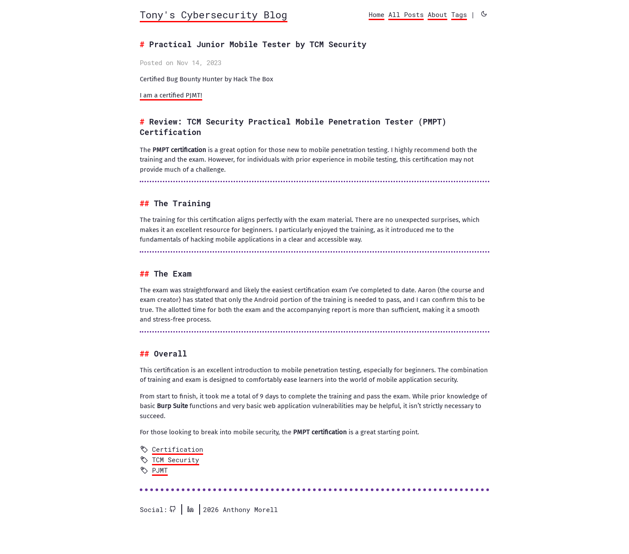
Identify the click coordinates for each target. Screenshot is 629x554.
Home (376, 14)
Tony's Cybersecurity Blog (213, 14)
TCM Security (175, 459)
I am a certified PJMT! (171, 95)
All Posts (406, 14)
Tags (459, 14)
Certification (177, 449)
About (437, 14)
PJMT (160, 470)
